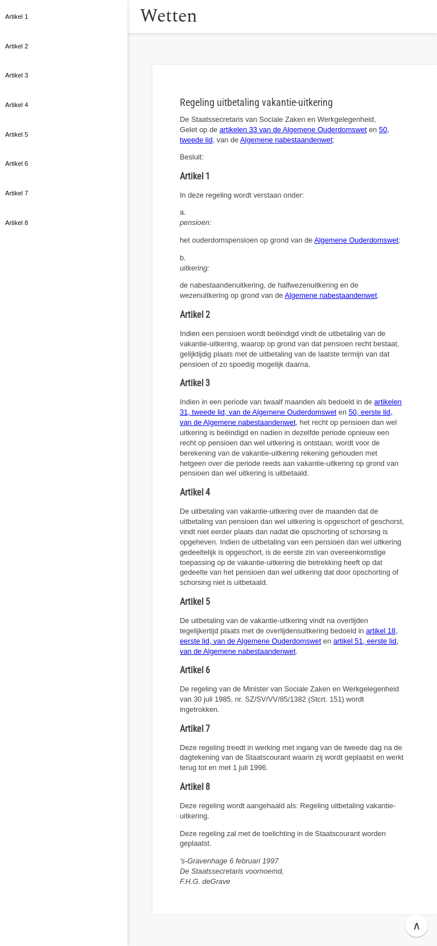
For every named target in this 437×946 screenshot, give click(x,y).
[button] (139, 16)
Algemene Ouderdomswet (356, 240)
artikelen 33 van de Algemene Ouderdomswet (293, 129)
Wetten (184, 16)
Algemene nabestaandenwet (286, 140)
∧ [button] (417, 925)
